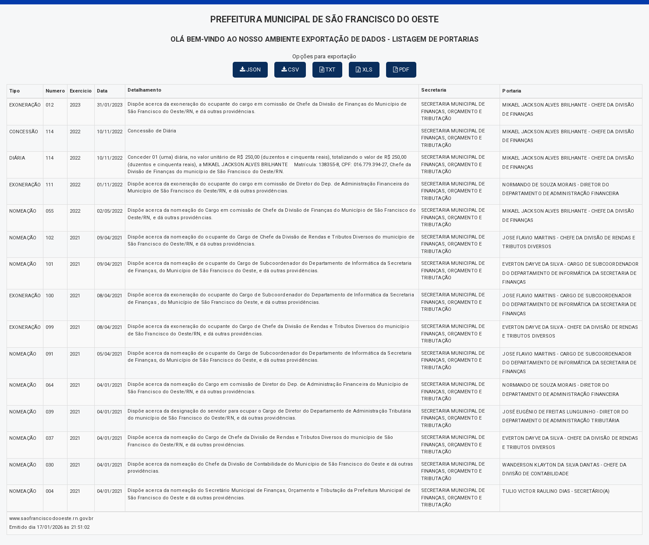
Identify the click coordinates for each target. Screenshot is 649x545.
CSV (290, 69)
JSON (250, 69)
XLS (364, 69)
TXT (327, 69)
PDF (401, 69)
